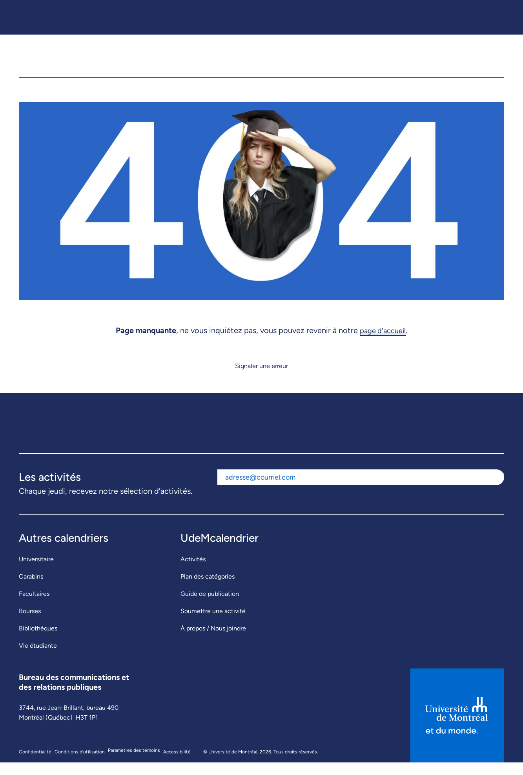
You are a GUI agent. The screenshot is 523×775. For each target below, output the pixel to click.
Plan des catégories (207, 589)
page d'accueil (382, 343)
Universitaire (36, 571)
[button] (492, 62)
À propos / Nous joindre (213, 641)
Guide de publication (209, 606)
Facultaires (34, 606)
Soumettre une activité (213, 623)
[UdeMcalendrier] (262, 62)
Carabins (31, 589)
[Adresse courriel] (346, 490)
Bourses (30, 623)
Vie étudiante (38, 658)
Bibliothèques (38, 641)
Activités (193, 571)
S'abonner (490, 486)
